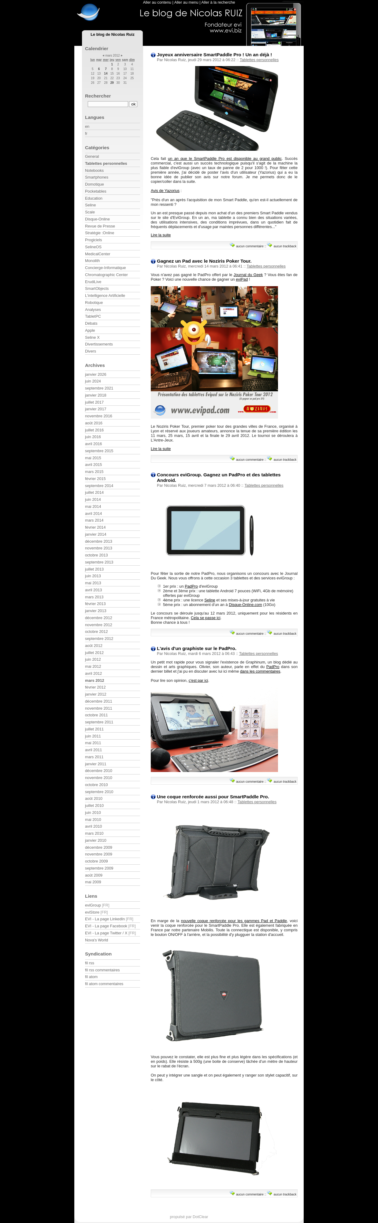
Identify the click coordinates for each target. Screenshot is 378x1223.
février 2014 (95, 527)
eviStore (92, 912)
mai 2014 (93, 506)
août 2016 (93, 423)
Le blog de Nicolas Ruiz (113, 34)
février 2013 (95, 603)
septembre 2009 (99, 868)
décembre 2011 (98, 701)
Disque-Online (97, 219)
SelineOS (93, 247)
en (87, 126)
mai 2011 (93, 743)
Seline (209, 600)
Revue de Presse (100, 226)
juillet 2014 (94, 492)
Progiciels (93, 240)
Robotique (94, 302)
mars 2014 (94, 520)
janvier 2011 (95, 764)
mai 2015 (93, 458)
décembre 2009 (98, 847)
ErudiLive (93, 281)
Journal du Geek (248, 274)
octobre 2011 (96, 715)
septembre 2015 (99, 451)
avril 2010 (93, 826)
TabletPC (93, 316)
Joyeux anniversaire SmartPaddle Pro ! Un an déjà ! (214, 54)
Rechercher (98, 95)
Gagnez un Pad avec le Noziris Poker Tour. (204, 261)
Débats (91, 323)
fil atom (91, 976)
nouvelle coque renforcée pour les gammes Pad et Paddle (234, 920)
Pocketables (95, 191)
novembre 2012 (98, 625)
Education (93, 198)
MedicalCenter (97, 254)
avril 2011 (93, 750)
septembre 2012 (99, 638)
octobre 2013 (96, 555)
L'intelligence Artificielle (105, 295)
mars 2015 (94, 471)
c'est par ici (198, 680)
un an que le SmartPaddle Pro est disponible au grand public (225, 158)
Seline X (92, 337)
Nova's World (96, 940)
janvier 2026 (95, 374)
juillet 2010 (94, 805)
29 (112, 82)
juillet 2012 (94, 652)
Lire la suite (161, 235)
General (92, 156)
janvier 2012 (95, 694)
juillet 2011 (94, 729)
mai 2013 (93, 583)
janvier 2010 (95, 840)
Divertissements (99, 344)
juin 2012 (93, 659)
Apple (90, 330)
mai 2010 (93, 819)
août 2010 (93, 798)
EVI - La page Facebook (106, 926)
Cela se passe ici (205, 617)
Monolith (92, 260)
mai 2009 (93, 882)
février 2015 (95, 478)
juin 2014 (93, 499)
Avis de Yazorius (165, 190)
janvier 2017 (95, 409)
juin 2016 (93, 436)
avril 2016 (93, 444)
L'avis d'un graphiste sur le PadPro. (196, 648)
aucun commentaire (250, 246)
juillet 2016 (94, 430)
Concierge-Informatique (105, 267)
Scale (90, 212)
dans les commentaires (260, 671)
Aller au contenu (157, 2)
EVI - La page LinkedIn (105, 919)
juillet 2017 (94, 402)
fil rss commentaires (102, 970)
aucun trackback (285, 246)
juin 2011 (93, 736)
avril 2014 (93, 513)
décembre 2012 (98, 617)
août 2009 (93, 875)
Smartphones (96, 177)
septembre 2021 (99, 388)
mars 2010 (94, 833)
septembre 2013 (99, 562)
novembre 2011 (98, 708)
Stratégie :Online (99, 233)
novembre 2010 (98, 777)
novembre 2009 (98, 854)
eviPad (242, 279)
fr (86, 133)
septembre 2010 (99, 791)
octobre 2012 (96, 631)
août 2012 (93, 645)
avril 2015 (93, 464)
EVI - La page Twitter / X (106, 933)
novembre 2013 (98, 548)
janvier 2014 (95, 534)
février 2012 (95, 687)
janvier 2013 (95, 610)
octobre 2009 (96, 861)
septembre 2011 (99, 722)
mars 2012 (94, 680)
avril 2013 (93, 590)
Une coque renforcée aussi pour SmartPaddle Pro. (213, 796)
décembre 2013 (98, 541)
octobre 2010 (96, 784)
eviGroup (93, 905)
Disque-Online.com (245, 604)
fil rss (89, 963)
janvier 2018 (95, 395)
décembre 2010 (98, 770)
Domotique (94, 184)
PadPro (191, 586)
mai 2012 (93, 666)
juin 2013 (93, 576)
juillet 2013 (94, 569)
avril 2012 (93, 673)
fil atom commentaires (104, 983)
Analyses (93, 309)
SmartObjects (97, 288)
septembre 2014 (99, 485)
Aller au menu (186, 2)
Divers (90, 351)
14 (105, 73)
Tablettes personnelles (259, 59)
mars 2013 (94, 597)
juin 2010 (93, 812)
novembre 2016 (98, 416)
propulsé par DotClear (189, 1216)
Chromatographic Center (106, 274)
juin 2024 (93, 381)
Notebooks (94, 170)
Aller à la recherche (218, 2)
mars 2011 (94, 757)
